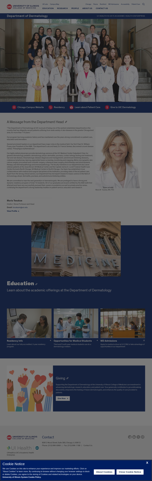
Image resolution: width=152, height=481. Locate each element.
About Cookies (104, 472)
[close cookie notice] (147, 462)
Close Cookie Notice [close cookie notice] (130, 472)
